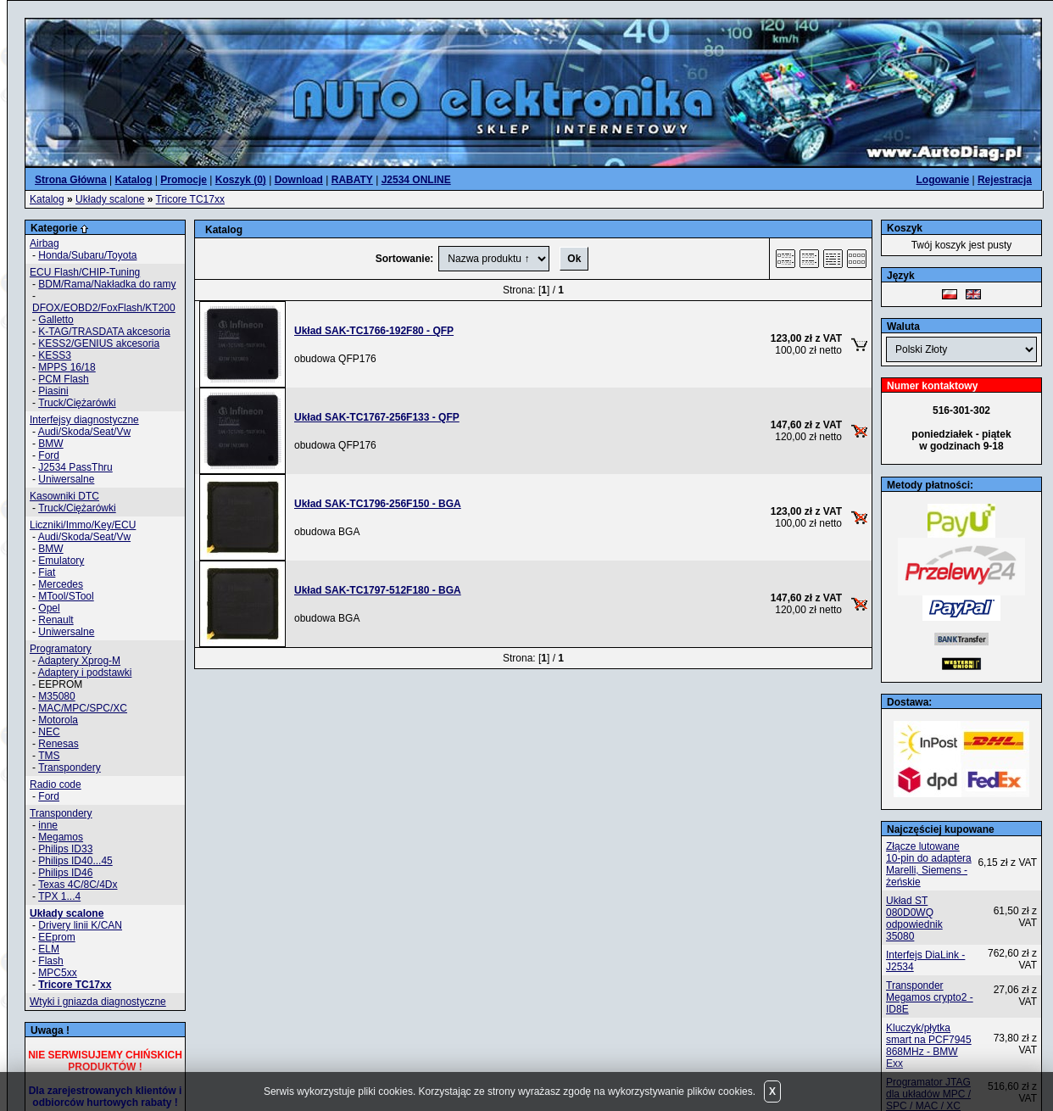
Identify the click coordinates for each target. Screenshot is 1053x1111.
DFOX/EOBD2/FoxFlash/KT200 (104, 308)
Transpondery (69, 767)
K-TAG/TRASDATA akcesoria (104, 332)
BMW (50, 443)
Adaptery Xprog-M (79, 661)
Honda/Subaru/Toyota (87, 255)
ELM (48, 949)
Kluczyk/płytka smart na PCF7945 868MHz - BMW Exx (929, 1045)
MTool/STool (65, 596)
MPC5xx (57, 973)
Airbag (44, 243)
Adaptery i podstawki (85, 672)
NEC (48, 732)
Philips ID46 (65, 873)
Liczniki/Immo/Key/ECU (83, 525)
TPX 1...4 (59, 896)
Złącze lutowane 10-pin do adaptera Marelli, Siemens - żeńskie (929, 864)
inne (48, 825)
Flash (50, 961)
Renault (55, 620)
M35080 (56, 696)
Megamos (60, 837)
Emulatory (61, 561)
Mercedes (60, 584)
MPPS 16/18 (66, 367)
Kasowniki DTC (64, 496)
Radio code (55, 784)
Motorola (58, 720)
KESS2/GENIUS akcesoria (98, 343)
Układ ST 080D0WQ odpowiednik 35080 (914, 918)
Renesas (58, 744)
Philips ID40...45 (75, 861)
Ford (48, 455)
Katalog (47, 199)
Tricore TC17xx (190, 199)
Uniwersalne (66, 479)
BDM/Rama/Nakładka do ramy (107, 284)
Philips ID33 (65, 849)
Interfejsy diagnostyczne (84, 420)
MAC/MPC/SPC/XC (82, 708)
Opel (48, 608)
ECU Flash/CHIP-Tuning (85, 272)
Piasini (53, 391)
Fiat (46, 572)
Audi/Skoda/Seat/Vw (84, 432)
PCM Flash (63, 379)
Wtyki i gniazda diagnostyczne (98, 1002)
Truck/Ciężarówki (77, 403)
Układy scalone (109, 199)
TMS (48, 756)
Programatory (61, 649)
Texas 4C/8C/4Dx (77, 884)
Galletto (55, 320)
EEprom (56, 937)
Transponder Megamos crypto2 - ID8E (929, 997)
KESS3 (54, 355)
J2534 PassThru (75, 467)
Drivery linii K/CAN (80, 925)
